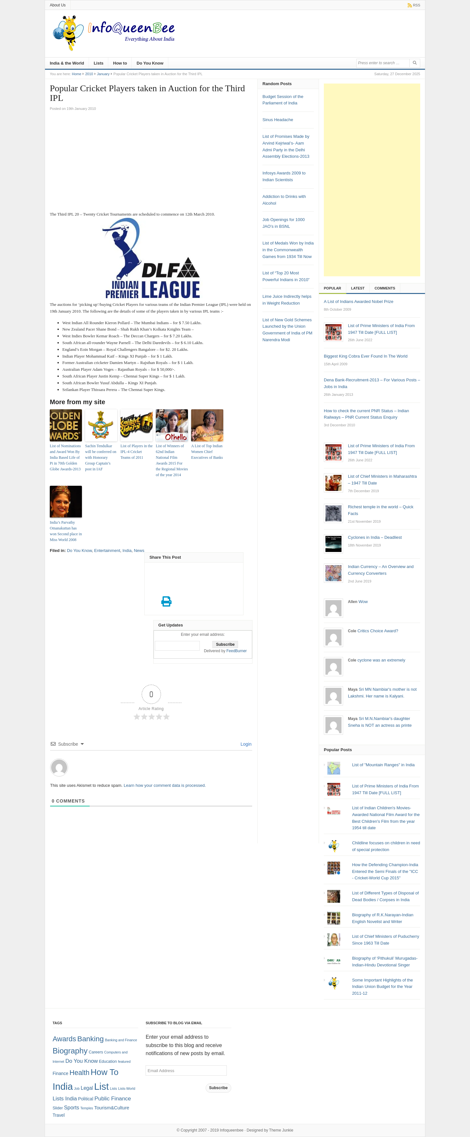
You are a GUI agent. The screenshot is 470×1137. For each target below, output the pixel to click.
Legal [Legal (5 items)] (87, 1088)
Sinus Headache (277, 119)
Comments (385, 288)
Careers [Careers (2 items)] (96, 1052)
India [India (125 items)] (63, 1086)
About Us (58, 5)
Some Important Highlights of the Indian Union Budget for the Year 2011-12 (382, 987)
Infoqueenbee (231, 1130)
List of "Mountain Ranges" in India (383, 764)
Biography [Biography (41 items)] (70, 1050)
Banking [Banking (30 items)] (90, 1039)
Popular (332, 288)
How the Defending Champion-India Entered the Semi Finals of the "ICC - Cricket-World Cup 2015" (385, 871)
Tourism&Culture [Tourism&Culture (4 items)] (111, 1107)
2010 (89, 74)
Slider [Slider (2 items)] (58, 1108)
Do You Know (150, 63)
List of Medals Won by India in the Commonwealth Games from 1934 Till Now (288, 250)
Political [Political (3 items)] (85, 1099)
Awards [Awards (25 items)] (64, 1039)
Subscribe (218, 1088)
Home (76, 74)
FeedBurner (236, 651)
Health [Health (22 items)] (79, 1073)
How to (120, 63)
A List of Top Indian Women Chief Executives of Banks (207, 452)
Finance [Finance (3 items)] (60, 1073)
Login (245, 744)
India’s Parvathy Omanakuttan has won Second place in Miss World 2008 (66, 531)
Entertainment (107, 550)
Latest (358, 288)
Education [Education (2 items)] (108, 1061)
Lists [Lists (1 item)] (113, 1088)
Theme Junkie (281, 1130)
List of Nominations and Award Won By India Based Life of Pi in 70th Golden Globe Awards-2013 (65, 457)
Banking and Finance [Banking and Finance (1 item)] (121, 1040)
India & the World (67, 63)
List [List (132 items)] (101, 1086)
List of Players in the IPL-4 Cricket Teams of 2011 (136, 452)
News (139, 550)
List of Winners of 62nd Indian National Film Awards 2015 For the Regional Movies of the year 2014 (172, 460)
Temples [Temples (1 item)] (86, 1108)
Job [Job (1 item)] (76, 1088)
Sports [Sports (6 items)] (71, 1107)
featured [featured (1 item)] (124, 1061)
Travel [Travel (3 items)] (59, 1115)
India (126, 550)
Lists (98, 63)
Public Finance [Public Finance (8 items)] (112, 1098)
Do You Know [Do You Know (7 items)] (81, 1061)
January (103, 74)
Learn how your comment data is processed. (165, 785)
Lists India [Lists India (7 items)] (65, 1099)
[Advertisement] (151, 163)
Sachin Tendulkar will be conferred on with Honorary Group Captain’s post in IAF (100, 457)
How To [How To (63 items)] (105, 1072)
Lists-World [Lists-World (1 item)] (126, 1088)
